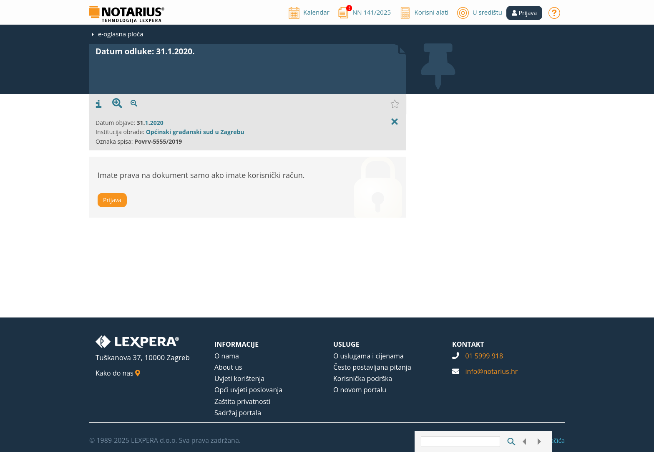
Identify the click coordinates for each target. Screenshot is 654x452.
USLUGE (346, 344)
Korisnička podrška (362, 378)
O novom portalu (359, 389)
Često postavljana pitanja (372, 367)
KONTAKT (468, 344)
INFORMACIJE (236, 344)
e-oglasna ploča (120, 34)
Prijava (112, 200)
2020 (157, 123)
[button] (524, 13)
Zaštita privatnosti (242, 401)
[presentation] (98, 104)
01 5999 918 (484, 356)
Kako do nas (118, 373)
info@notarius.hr (491, 371)
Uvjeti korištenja (239, 378)
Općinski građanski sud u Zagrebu (195, 132)
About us (228, 367)
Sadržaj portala (237, 412)
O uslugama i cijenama (368, 356)
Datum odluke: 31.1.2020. (145, 51)
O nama (226, 356)
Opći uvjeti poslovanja (248, 389)
